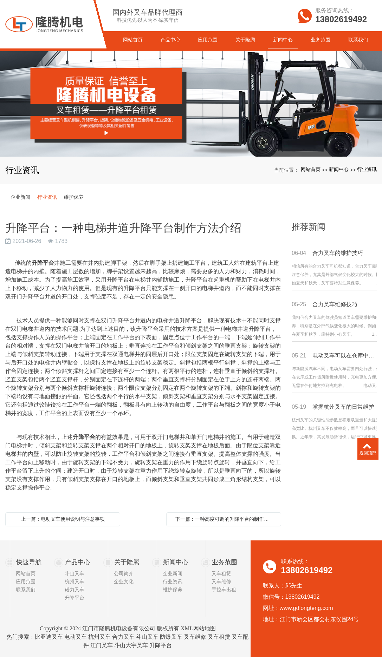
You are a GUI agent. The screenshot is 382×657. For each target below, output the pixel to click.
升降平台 (74, 597)
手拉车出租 (224, 589)
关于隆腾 (127, 562)
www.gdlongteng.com (306, 608)
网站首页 (311, 169)
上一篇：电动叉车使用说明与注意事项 (63, 519)
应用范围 (25, 581)
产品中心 (77, 562)
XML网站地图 (198, 628)
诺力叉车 (74, 589)
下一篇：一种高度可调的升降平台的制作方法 (224, 519)
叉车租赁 (221, 573)
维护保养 (74, 197)
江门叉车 (101, 645)
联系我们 (25, 589)
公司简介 (124, 573)
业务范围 (224, 562)
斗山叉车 (74, 573)
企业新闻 (20, 197)
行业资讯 (367, 169)
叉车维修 (221, 581)
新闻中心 (339, 169)
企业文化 (124, 581)
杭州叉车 (74, 581)
